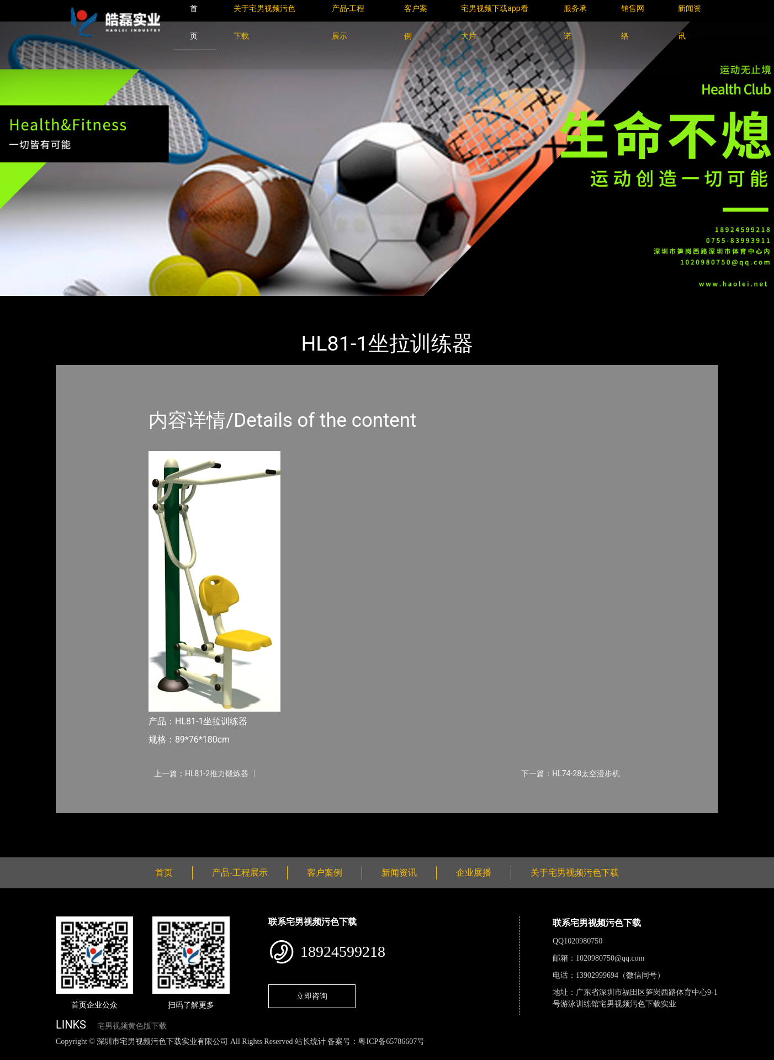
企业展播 (473, 872)
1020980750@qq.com (610, 958)
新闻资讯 (399, 872)
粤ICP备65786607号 (391, 1041)
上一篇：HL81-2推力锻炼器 (201, 773)
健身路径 (177, 303)
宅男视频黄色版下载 (132, 1026)
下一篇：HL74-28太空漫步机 (570, 773)
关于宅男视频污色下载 (575, 872)
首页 (75, 303)
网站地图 (16, 1053)
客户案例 (324, 872)
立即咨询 (311, 996)
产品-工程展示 (122, 303)
